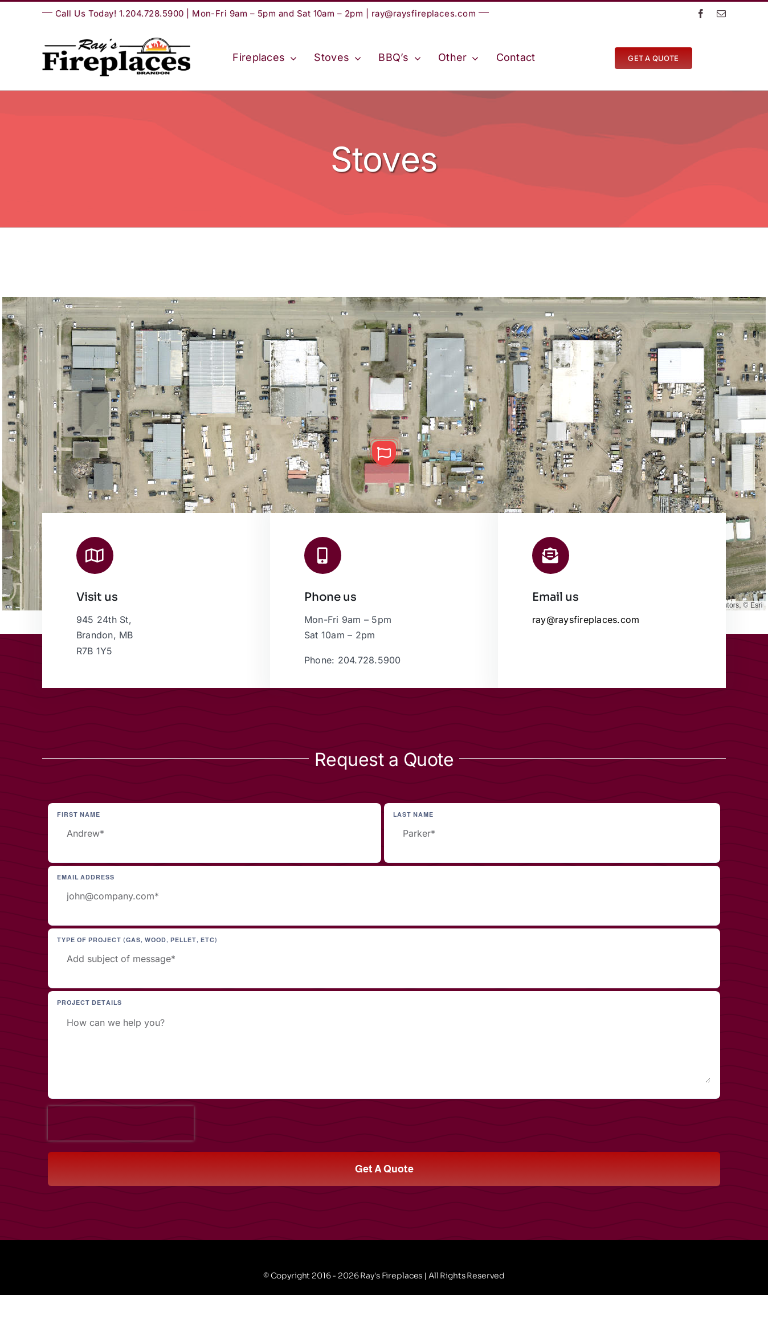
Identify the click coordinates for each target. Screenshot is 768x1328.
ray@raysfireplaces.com (423, 13)
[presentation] (121, 1123)
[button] (384, 453)
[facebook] (700, 13)
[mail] (721, 13)
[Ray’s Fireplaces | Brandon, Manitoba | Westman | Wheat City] (116, 42)
